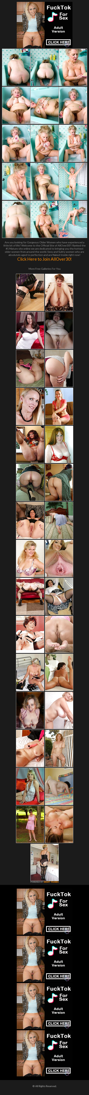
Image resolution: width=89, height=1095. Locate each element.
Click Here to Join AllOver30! (44, 259)
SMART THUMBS (51, 882)
